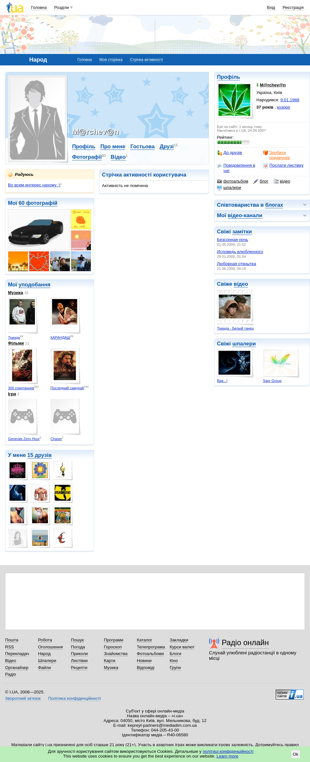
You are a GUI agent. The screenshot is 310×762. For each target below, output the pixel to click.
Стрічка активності (146, 59)
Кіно (174, 660)
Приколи (79, 653)
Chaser (56, 439)
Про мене (112, 147)
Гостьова (142, 147)
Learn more (228, 756)
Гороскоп (113, 647)
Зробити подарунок (276, 155)
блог (260, 181)
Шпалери (47, 660)
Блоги (175, 653)
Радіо (10, 674)
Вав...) (222, 381)
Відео (118, 157)
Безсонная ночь (232, 239)
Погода (78, 647)
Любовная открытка (236, 263)
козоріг (283, 107)
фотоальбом (232, 181)
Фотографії (87, 157)
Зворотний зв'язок (23, 698)
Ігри (12, 393)
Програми (113, 640)
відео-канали (245, 215)
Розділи (61, 7)
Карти (109, 660)
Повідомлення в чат (236, 168)
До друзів (229, 152)
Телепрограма (151, 647)
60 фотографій (38, 203)
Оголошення (50, 647)
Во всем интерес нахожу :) (34, 185)
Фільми (16, 343)
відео (281, 181)
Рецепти (79, 667)
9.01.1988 (290, 99)
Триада (14, 337)
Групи (175, 667)
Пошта (11, 640)
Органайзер (16, 667)
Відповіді (146, 667)
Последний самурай (67, 388)
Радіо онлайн (245, 642)
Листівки (79, 660)
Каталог (144, 640)
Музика (15, 292)
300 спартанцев (21, 388)
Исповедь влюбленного (240, 251)
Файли (44, 667)
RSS (9, 647)
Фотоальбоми (150, 653)
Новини (144, 660)
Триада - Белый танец (235, 328)
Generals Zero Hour (24, 439)
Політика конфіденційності (74, 698)
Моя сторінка (111, 59)
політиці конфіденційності (228, 751)
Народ (44, 653)
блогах (274, 205)
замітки (242, 232)
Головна (39, 7)
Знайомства (116, 653)
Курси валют (182, 647)
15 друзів (39, 455)
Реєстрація (293, 7)
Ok (295, 754)
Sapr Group (272, 381)
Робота (45, 640)
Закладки (179, 640)
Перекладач (17, 653)
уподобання (35, 285)
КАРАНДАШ (60, 337)
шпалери (229, 187)
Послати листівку (283, 165)
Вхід (271, 7)
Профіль (228, 77)
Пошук (77, 640)
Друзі (167, 147)
